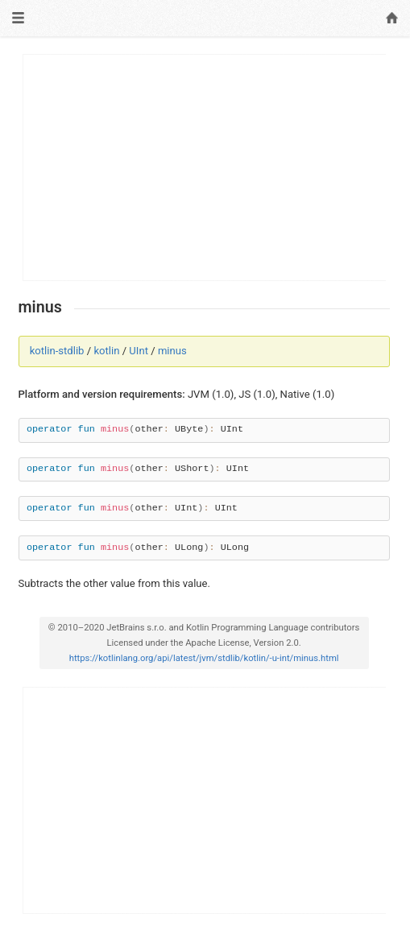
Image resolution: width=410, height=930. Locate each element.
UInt (138, 351)
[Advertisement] (205, 167)
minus (172, 351)
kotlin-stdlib (57, 351)
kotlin (106, 351)
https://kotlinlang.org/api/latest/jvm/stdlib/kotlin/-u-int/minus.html (204, 658)
